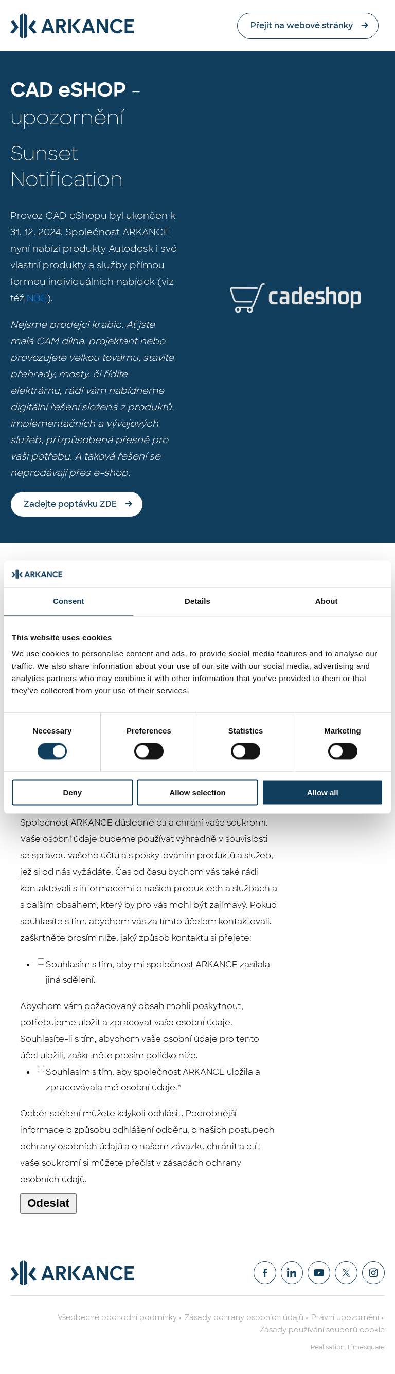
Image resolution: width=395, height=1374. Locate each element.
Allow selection (197, 792)
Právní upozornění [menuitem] (345, 1317)
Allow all (322, 792)
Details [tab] (197, 601)
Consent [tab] (68, 601)
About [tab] (326, 601)
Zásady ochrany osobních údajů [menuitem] (244, 1317)
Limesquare (366, 1347)
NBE (37, 298)
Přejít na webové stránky (307, 25)
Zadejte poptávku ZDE (70, 504)
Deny (72, 792)
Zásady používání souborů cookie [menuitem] (322, 1329)
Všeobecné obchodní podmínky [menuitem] (117, 1317)
